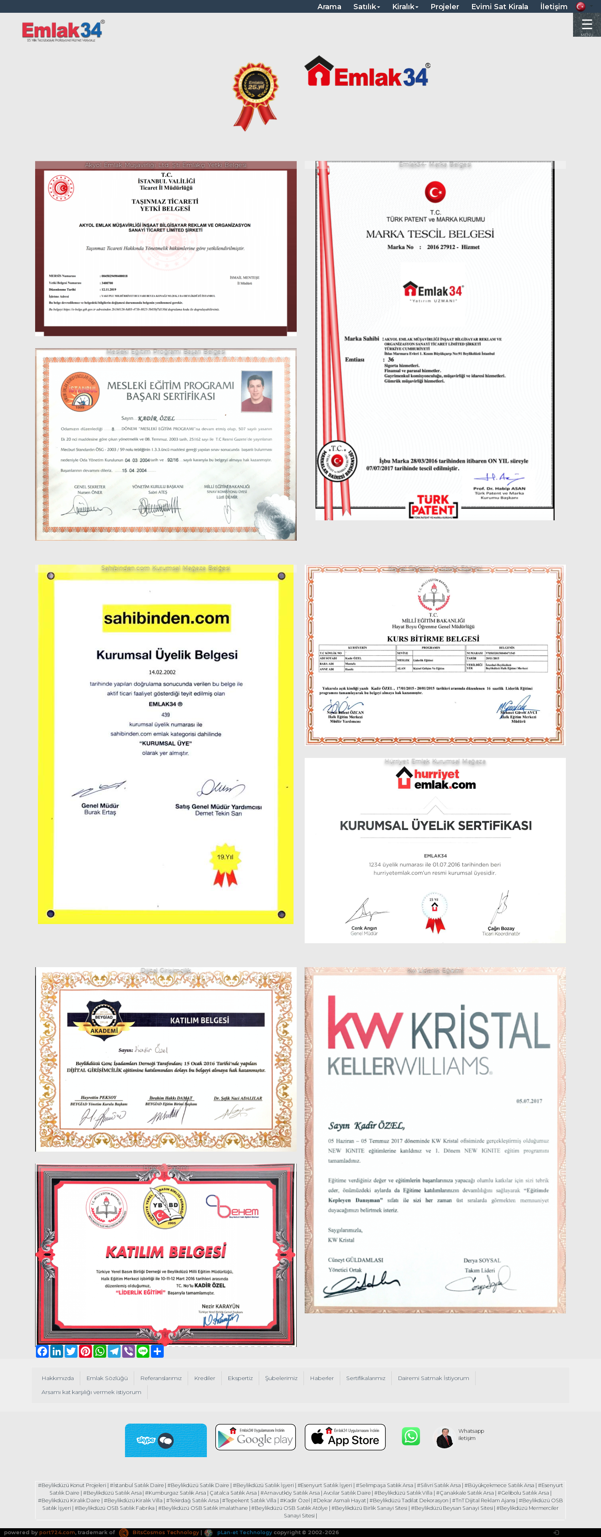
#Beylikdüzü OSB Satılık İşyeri (83, 1507)
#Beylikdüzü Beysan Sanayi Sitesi (511, 1507)
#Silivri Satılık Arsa (455, 1485)
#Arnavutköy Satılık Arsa (310, 1492)
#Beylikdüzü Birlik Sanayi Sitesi (427, 1507)
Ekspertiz (243, 1378)
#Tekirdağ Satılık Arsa (220, 1500)
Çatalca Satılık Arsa (252, 1492)
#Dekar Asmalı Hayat (370, 1500)
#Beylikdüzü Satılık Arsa (129, 1492)
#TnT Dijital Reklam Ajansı (518, 1500)
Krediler (207, 1378)
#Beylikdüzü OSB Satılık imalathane (255, 1507)
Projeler (445, 7)
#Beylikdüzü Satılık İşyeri (276, 1485)
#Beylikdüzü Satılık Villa (425, 1492)
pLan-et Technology (241, 1531)
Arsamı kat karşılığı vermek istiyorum (92, 1392)
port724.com (57, 1531)
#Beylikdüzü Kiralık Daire (95, 1500)
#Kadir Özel (325, 1500)
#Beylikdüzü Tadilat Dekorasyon (442, 1500)
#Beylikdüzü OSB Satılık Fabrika (165, 1507)
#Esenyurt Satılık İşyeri (339, 1485)
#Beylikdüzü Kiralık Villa (159, 1500)
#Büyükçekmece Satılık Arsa (518, 1485)
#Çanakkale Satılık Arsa (488, 1492)
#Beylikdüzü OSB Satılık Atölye (344, 1507)
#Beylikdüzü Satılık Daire (210, 1485)
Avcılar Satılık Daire (368, 1492)
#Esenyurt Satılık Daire (67, 1492)
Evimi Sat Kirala (499, 7)
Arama (329, 7)
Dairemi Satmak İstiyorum (439, 1378)
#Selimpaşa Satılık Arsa (400, 1485)
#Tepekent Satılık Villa (278, 1500)
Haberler (326, 1378)
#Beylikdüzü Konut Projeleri (80, 1485)
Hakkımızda (58, 1378)
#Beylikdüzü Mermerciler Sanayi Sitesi (299, 1514)
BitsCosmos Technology (160, 1531)
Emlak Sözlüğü (108, 1378)
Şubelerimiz (284, 1378)
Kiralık (405, 7)
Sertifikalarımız (370, 1378)
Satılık (366, 7)
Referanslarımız (162, 1378)
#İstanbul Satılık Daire (147, 1485)
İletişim (554, 7)
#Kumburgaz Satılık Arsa (193, 1492)
